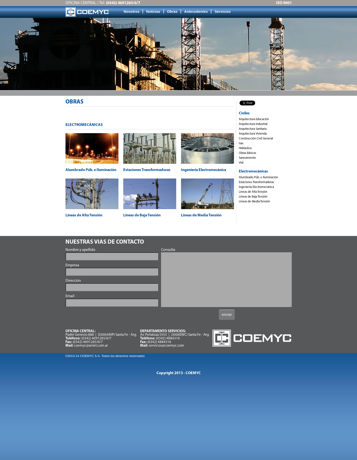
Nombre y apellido (80, 250)
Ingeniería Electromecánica (256, 187)
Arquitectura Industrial (253, 124)
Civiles (244, 113)
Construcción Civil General (256, 138)
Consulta (168, 250)
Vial (241, 162)
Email (69, 296)
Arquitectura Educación (254, 119)
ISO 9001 (284, 3)
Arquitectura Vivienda (253, 133)
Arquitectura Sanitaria (252, 128)
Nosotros (132, 11)
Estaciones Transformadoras (256, 182)
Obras (172, 11)
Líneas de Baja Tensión (253, 196)
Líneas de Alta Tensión (253, 191)
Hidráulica (245, 148)
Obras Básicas (247, 153)
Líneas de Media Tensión (254, 201)
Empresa (72, 265)
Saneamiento (247, 157)
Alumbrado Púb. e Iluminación (258, 177)
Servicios (222, 11)
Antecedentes (196, 11)
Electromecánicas (253, 171)
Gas (241, 143)
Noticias (153, 11)
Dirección (73, 281)
